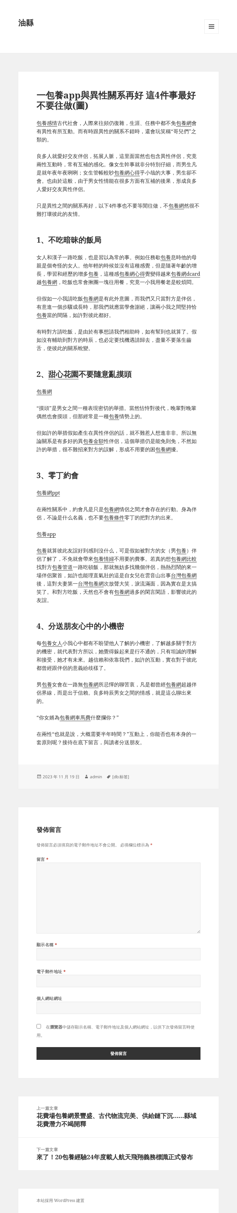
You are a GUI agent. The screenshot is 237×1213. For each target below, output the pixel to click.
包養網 (184, 122)
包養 (166, 257)
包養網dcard (185, 273)
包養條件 (114, 517)
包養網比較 (184, 558)
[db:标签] (120, 777)
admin (96, 777)
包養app (46, 533)
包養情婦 (103, 558)
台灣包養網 (184, 575)
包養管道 (62, 566)
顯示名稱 (47, 945)
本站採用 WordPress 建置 (60, 1200)
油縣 (25, 22)
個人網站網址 (49, 998)
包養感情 (47, 122)
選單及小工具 (211, 33)
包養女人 (52, 643)
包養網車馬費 (75, 717)
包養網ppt (48, 492)
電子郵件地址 (51, 971)
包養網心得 (127, 172)
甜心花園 (63, 374)
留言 (43, 859)
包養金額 (93, 440)
